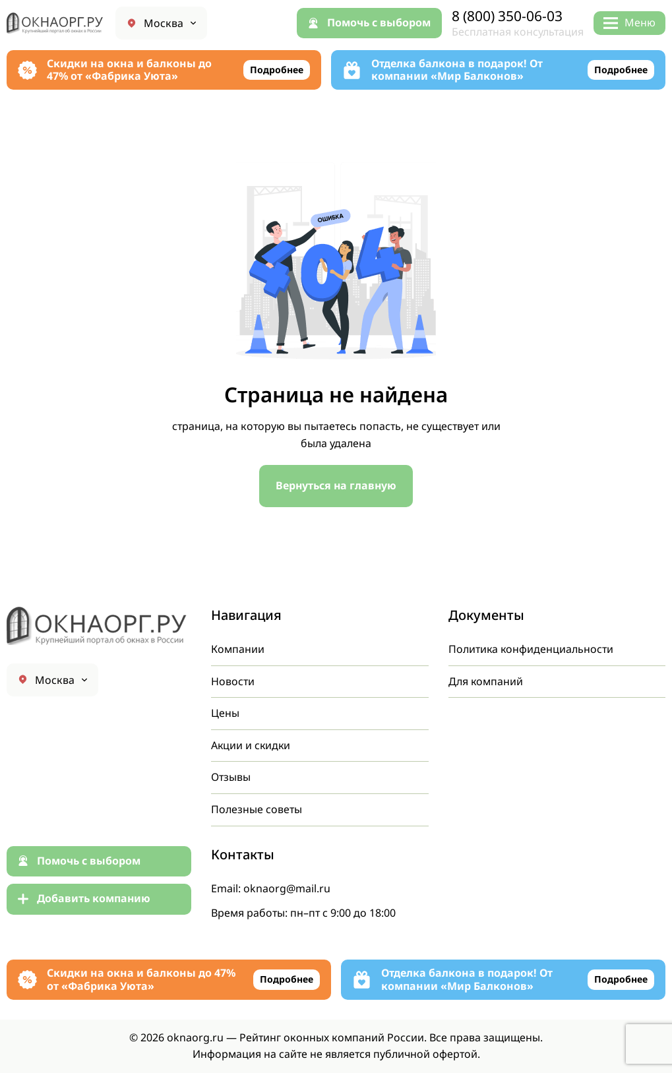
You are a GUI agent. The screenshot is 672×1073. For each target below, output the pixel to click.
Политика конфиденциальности (531, 649)
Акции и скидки (251, 745)
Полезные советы (256, 809)
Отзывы (231, 777)
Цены (225, 713)
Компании (237, 649)
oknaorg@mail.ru (286, 888)
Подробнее (276, 69)
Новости (233, 681)
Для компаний (486, 681)
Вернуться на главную (336, 485)
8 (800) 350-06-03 (507, 16)
